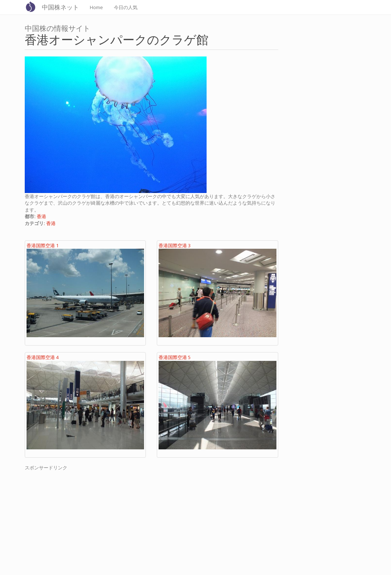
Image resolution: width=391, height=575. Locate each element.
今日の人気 (125, 7)
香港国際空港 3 (175, 245)
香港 (41, 216)
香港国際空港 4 (43, 357)
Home (96, 7)
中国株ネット (60, 7)
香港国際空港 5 (175, 357)
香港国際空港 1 (43, 245)
